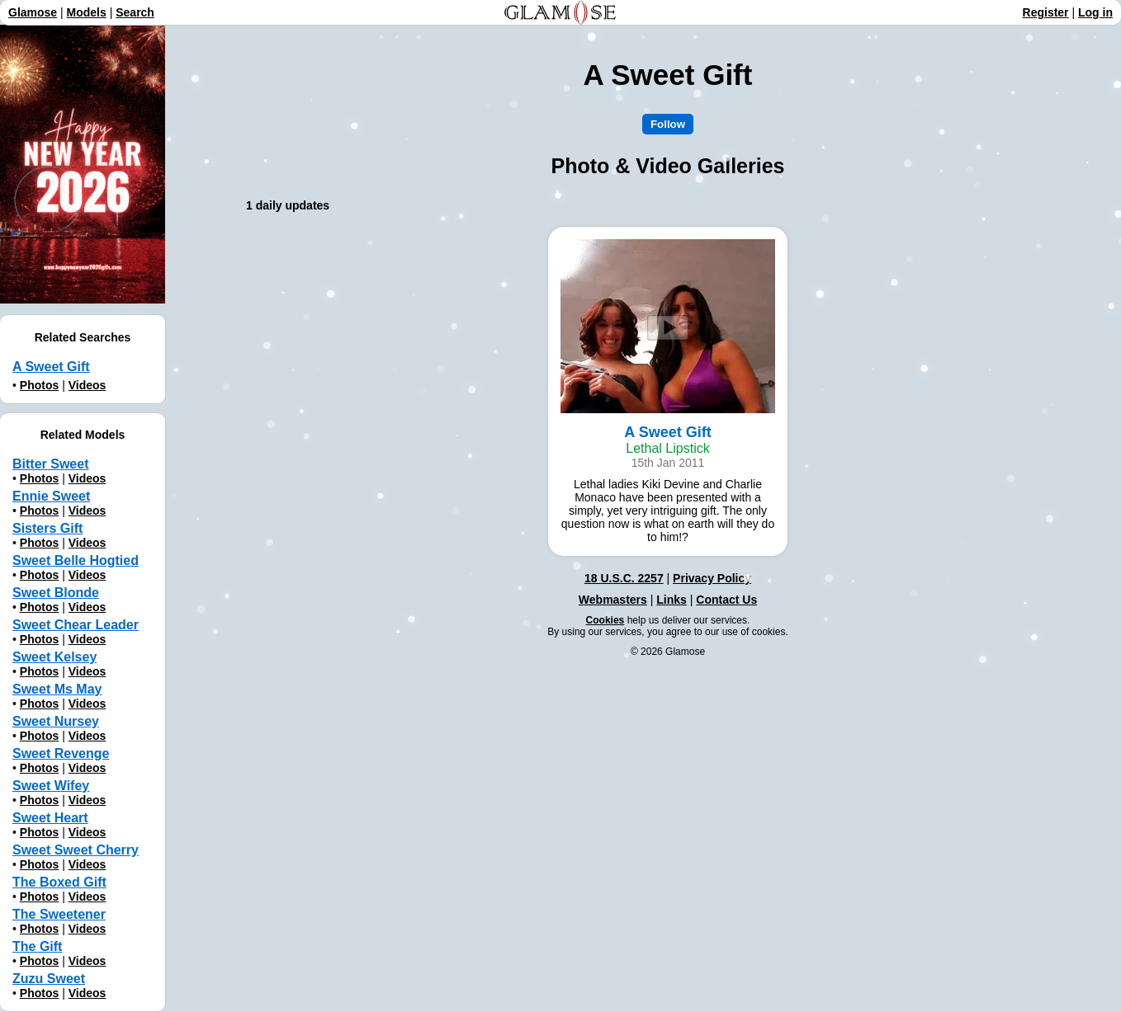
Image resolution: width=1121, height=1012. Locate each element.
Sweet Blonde (55, 593)
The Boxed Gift (59, 882)
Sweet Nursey (55, 721)
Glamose (32, 12)
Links (671, 599)
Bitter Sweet (50, 464)
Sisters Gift (47, 528)
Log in (1095, 12)
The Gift (37, 946)
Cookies (605, 620)
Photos (39, 385)
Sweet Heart (50, 818)
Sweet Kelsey (54, 657)
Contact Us (726, 599)
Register (1046, 12)
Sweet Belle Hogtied (75, 560)
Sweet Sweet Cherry (75, 850)
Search (135, 12)
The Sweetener (59, 914)
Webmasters (613, 599)
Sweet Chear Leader (75, 625)
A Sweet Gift (51, 367)
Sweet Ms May (57, 689)
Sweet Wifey (50, 786)
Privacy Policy (712, 578)
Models (86, 12)
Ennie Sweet (51, 496)
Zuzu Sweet (48, 979)
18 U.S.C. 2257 (624, 578)
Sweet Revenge (60, 753)
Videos (87, 385)
